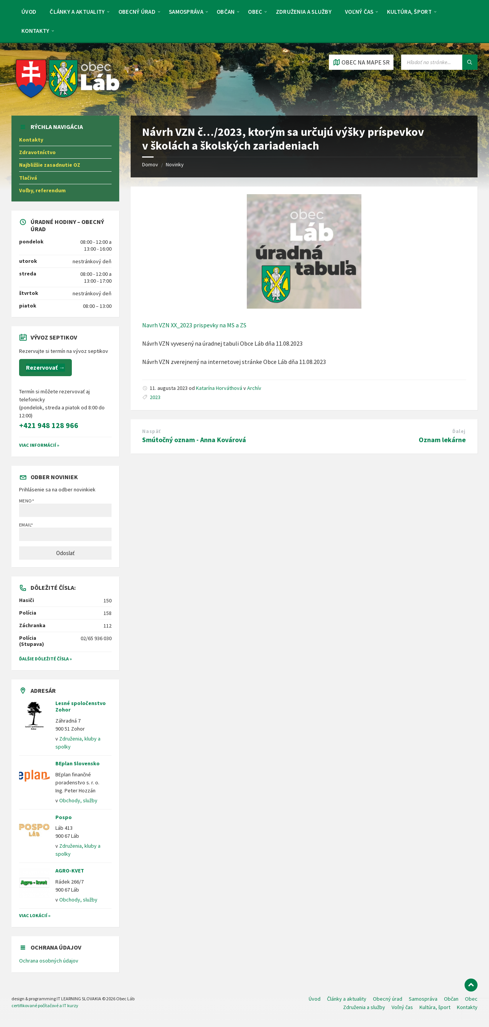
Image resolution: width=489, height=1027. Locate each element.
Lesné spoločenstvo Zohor (80, 706)
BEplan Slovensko (77, 763)
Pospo (63, 817)
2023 (155, 397)
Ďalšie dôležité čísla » (45, 659)
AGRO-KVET (69, 870)
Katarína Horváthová (219, 388)
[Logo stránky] (67, 100)
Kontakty (31, 139)
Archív (254, 388)
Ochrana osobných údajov (48, 960)
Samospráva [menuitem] (186, 11)
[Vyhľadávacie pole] (439, 62)
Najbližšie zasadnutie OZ (49, 164)
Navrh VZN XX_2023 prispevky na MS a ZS (194, 325)
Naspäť (151, 431)
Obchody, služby (78, 800)
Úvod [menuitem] (28, 11)
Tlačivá (28, 177)
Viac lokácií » (34, 915)
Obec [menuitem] (255, 11)
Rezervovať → (45, 367)
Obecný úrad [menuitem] (136, 11)
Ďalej (459, 431)
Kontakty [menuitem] (35, 30)
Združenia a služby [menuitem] (304, 11)
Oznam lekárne (442, 439)
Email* (65, 531)
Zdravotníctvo (37, 152)
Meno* (65, 507)
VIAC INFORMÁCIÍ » (39, 445)
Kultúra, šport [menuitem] (409, 11)
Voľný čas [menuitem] (359, 11)
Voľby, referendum (42, 190)
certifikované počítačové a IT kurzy (44, 1005)
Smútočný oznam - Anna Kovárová (194, 439)
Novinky (175, 164)
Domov (150, 164)
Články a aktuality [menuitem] (77, 11)
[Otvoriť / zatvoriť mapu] (361, 62)
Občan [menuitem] (226, 11)
